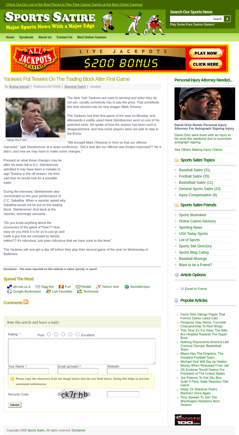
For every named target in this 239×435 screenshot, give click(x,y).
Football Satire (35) (194, 176)
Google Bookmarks (27, 291)
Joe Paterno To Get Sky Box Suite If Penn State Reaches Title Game (204, 381)
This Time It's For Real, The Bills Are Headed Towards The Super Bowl (203, 334)
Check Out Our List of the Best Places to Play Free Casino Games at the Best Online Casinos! (74, 4)
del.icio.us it (21, 286)
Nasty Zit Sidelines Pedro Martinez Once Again (198, 391)
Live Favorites (62, 291)
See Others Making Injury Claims (198, 149)
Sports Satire (36, 430)
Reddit (86, 286)
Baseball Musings (193, 259)
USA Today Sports (193, 234)
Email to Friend (196, 288)
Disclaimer (79, 430)
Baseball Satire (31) (194, 170)
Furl (67, 286)
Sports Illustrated (192, 215)
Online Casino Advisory (197, 221)
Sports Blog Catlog (194, 252)
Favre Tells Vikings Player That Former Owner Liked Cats (202, 316)
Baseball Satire (75, 86)
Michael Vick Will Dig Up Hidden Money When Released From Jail (204, 363)
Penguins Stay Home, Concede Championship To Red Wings (203, 324)
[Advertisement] (113, 198)
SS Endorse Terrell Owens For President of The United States (202, 371)
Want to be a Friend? (195, 265)
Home (10, 37)
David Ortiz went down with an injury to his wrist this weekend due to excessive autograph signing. (203, 138)
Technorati (90, 291)
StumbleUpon (140, 286)
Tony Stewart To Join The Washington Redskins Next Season (200, 400)
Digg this (47, 286)
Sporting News (190, 227)
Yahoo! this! (110, 286)
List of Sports (189, 240)
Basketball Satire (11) (196, 182)
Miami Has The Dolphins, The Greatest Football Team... (202, 355)
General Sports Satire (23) (200, 189)
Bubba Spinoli (19, 86)
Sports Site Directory (195, 246)
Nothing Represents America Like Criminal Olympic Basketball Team (204, 345)
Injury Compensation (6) (198, 195)
